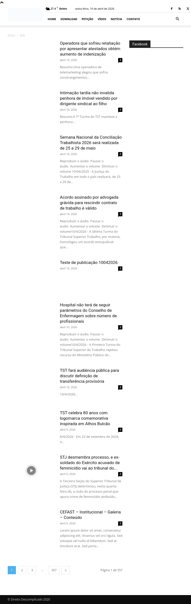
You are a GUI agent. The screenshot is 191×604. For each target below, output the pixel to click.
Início (11, 35)
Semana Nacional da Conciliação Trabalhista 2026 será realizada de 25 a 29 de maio (91, 143)
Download (68, 19)
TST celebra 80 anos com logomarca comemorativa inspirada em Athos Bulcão (85, 418)
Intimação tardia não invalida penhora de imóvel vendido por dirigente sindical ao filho (89, 98)
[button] (177, 19)
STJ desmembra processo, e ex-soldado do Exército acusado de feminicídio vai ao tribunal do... (90, 463)
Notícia (116, 19)
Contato (133, 19)
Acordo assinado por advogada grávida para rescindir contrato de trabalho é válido (89, 203)
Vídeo (102, 19)
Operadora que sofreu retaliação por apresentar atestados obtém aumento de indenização (90, 49)
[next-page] (65, 570)
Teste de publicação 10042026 (89, 262)
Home (52, 19)
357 (54, 570)
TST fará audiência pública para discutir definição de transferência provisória (89, 376)
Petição (87, 19)
